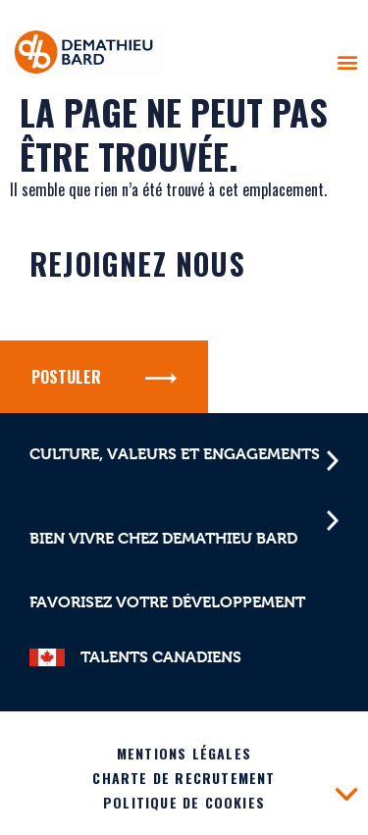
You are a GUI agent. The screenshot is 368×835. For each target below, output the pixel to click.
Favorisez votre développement (167, 602)
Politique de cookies (184, 802)
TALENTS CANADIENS (160, 657)
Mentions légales (184, 753)
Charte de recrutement (183, 777)
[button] (347, 61)
